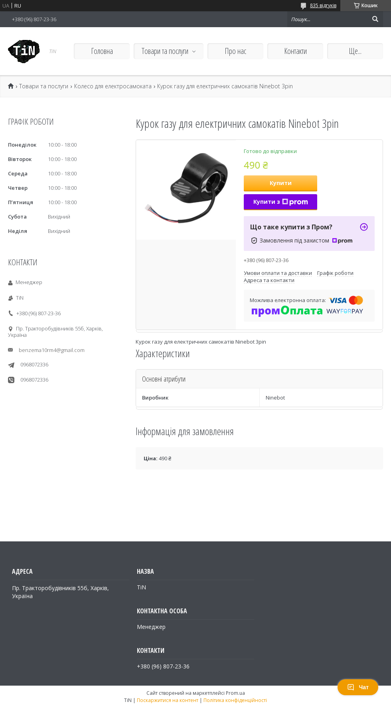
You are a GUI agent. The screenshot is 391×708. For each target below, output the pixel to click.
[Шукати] (375, 19)
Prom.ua (235, 693)
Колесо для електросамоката (113, 86)
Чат (358, 687)
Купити (281, 183)
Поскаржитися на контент (167, 700)
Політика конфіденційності (235, 700)
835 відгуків (323, 5)
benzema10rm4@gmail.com (52, 350)
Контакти (295, 51)
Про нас (235, 51)
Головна (102, 51)
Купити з (280, 201)
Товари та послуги (165, 51)
